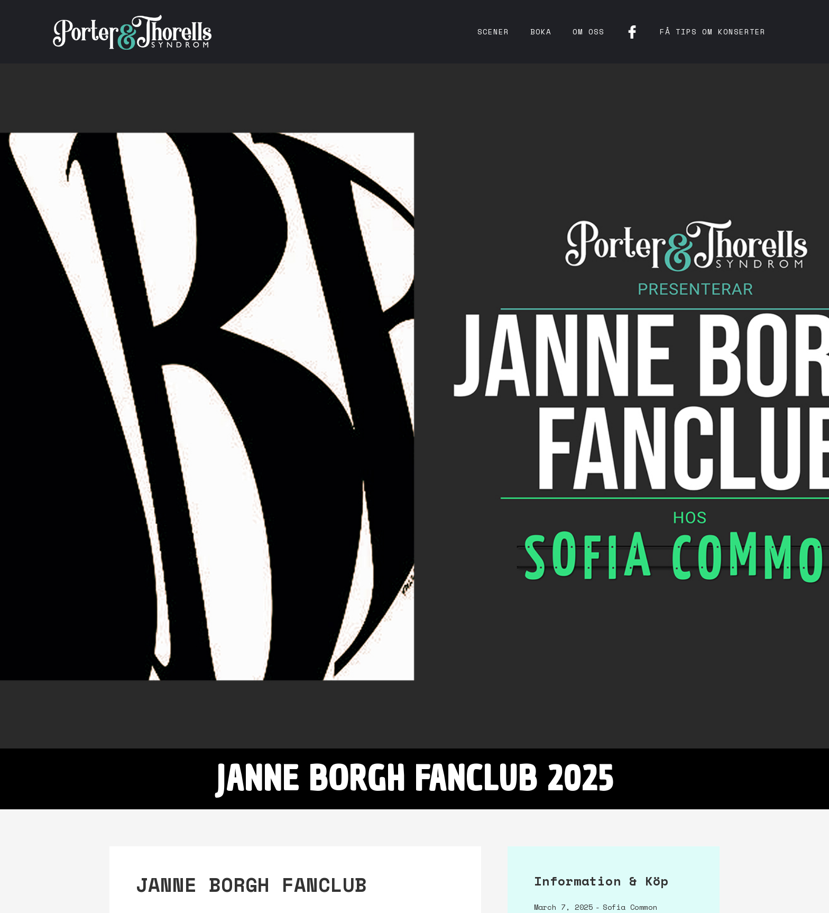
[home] (132, 31)
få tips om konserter (713, 31)
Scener (493, 31)
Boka (540, 31)
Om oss (588, 31)
